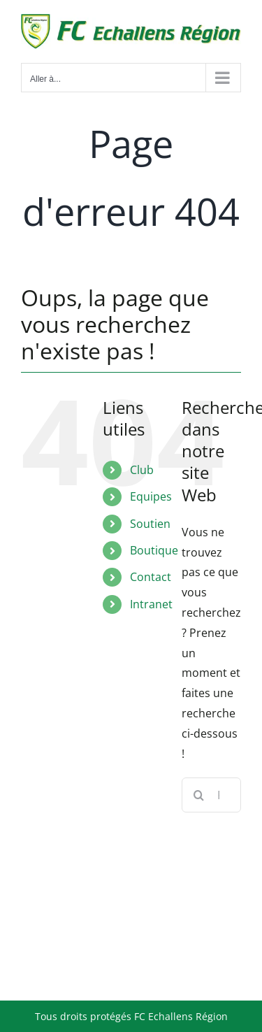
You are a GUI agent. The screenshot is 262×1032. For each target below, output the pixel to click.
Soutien (150, 523)
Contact (150, 577)
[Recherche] (199, 794)
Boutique (154, 550)
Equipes (151, 496)
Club (142, 470)
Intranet (151, 604)
